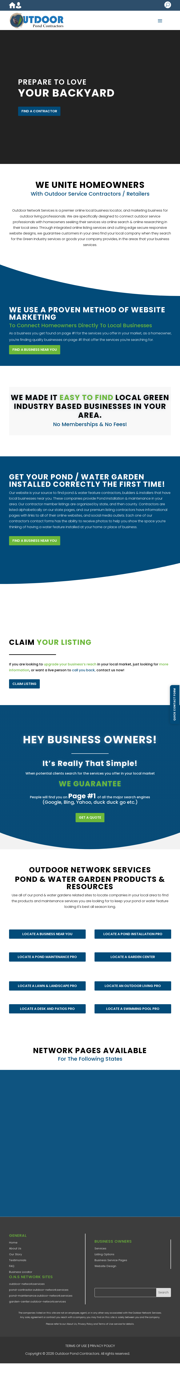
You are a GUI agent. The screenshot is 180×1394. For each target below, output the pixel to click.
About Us (15, 1248)
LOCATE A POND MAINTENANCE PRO (46, 949)
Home (13, 1243)
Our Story (15, 1254)
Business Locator (20, 1272)
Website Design (105, 1266)
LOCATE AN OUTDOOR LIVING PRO (131, 979)
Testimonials (17, 1260)
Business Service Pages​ (111, 1260)
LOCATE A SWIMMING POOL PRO (131, 1001)
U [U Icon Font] (167, 5)
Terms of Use (106, 1324)
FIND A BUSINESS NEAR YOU (32, 344)
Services (100, 1248)
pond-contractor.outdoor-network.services (38, 1290)
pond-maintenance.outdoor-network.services (40, 1296)
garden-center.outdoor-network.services (37, 1302)
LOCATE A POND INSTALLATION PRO (131, 927)
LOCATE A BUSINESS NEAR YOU (46, 927)
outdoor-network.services (27, 1284)
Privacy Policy (85, 1324)
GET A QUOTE (90, 817)
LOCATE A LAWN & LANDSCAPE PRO (46, 978)
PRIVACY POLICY (102, 1345)
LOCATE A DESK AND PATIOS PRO (46, 1001)
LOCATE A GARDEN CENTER (131, 950)
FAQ (11, 1266)
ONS (143, 1354)
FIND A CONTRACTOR (39, 111)
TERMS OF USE (76, 1345)
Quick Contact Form (174, 704)
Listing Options (104, 1254)
